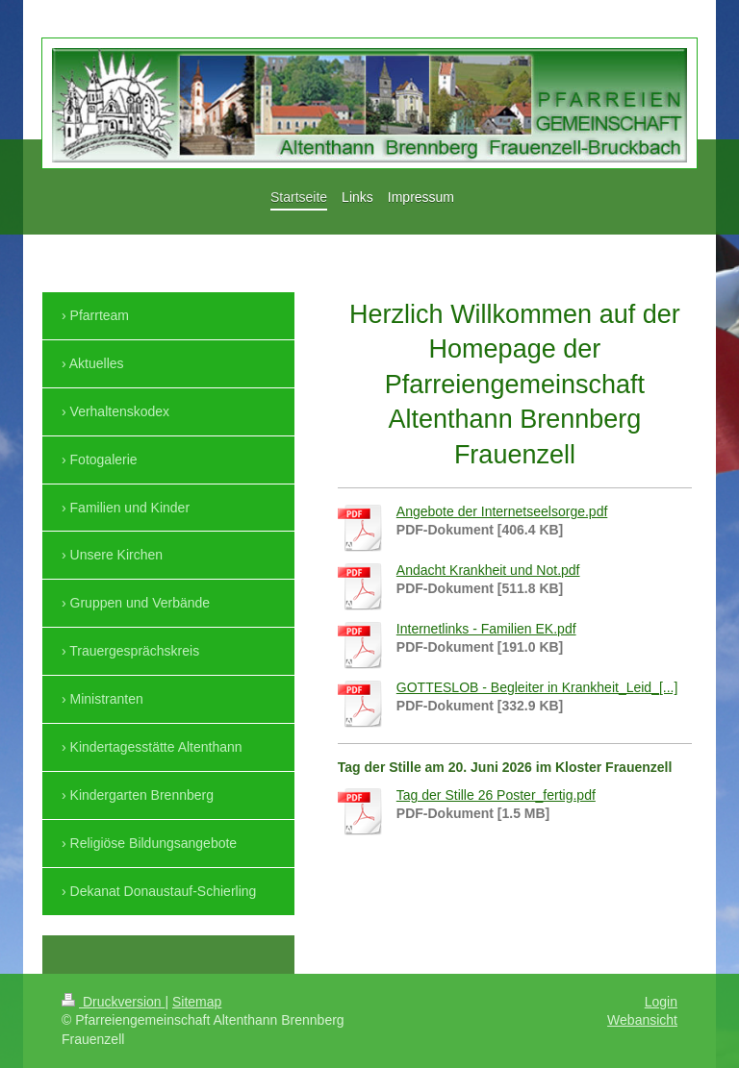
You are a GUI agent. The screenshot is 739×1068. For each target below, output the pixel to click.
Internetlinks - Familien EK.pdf (486, 628)
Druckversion (113, 1001)
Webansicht (642, 1020)
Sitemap (196, 1001)
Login (661, 1001)
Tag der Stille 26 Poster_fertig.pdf (496, 795)
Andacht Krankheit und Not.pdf (488, 570)
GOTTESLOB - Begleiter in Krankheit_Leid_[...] (537, 687)
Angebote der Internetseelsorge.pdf (502, 511)
